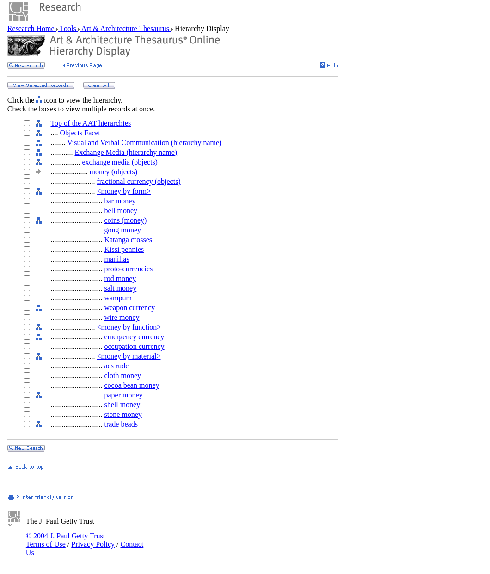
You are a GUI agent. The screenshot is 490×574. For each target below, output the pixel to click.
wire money (121, 317)
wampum (118, 298)
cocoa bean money (131, 385)
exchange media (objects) (119, 162)
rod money (120, 278)
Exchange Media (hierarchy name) (125, 152)
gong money (122, 230)
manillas (116, 259)
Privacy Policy (93, 544)
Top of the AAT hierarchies (90, 123)
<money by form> (124, 191)
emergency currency (134, 337)
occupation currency (134, 346)
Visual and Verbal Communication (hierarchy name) (144, 143)
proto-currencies (128, 269)
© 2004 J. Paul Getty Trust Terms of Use (65, 540)
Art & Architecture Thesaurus (125, 28)
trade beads (120, 424)
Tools (68, 28)
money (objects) (113, 172)
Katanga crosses (128, 240)
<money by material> (128, 356)
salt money (120, 288)
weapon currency (129, 307)
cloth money (122, 375)
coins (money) (125, 220)
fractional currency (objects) (138, 181)
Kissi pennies (124, 249)
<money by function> (129, 327)
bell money (120, 210)
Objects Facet (80, 133)
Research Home (31, 28)
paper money (123, 395)
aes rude (116, 366)
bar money (119, 201)
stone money (122, 414)
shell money (122, 405)
